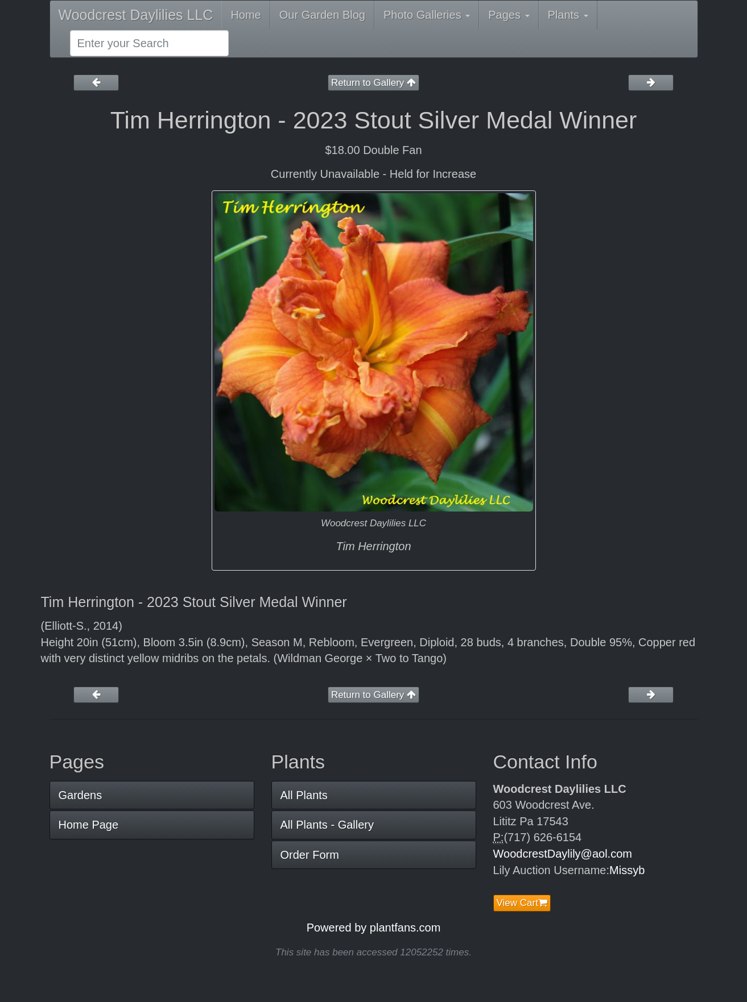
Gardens (80, 795)
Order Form (309, 855)
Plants (568, 15)
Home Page (89, 824)
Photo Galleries (426, 15)
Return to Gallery (373, 82)
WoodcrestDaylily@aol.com (562, 853)
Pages (508, 15)
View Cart (522, 902)
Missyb (627, 870)
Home (245, 15)
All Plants (304, 795)
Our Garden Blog (322, 15)
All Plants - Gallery (327, 824)
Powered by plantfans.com (374, 927)
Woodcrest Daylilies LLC (136, 15)
